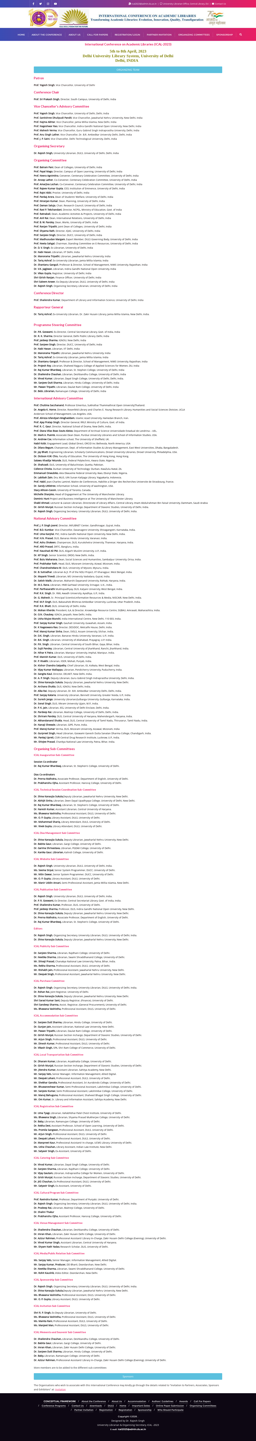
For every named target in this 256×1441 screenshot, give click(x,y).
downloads (96, 1405)
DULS (111, 1405)
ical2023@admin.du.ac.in (143, 3)
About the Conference (94, 1401)
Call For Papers (202, 1401)
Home (123, 1405)
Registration (106, 1410)
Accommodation (137, 1401)
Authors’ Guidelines (162, 1401)
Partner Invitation (83, 1410)
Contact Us (219, 3)
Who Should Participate (170, 1410)
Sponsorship (145, 1410)
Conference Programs (54, 1405)
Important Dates (141, 1405)
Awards (183, 1401)
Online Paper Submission (170, 1405)
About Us (117, 1401)
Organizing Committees (203, 1405)
